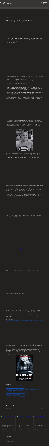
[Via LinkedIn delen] (11, 405)
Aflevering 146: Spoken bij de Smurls (40, 426)
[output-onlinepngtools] (46, 2)
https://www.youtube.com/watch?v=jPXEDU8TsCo (14, 249)
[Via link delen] (13, 405)
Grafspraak (6, 3)
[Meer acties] (42, 17)
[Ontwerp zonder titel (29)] (40, 2)
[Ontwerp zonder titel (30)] (41, 2)
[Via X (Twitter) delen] (8, 405)
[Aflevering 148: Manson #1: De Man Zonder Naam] (8, 420)
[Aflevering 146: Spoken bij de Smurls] (41, 420)
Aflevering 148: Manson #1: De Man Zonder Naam (8, 426)
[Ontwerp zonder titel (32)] (45, 2)
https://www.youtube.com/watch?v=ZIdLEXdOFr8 (14, 323)
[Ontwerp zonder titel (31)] (43, 2)
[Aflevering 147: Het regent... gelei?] (24, 420)
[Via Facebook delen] (6, 405)
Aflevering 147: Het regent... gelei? (23, 426)
